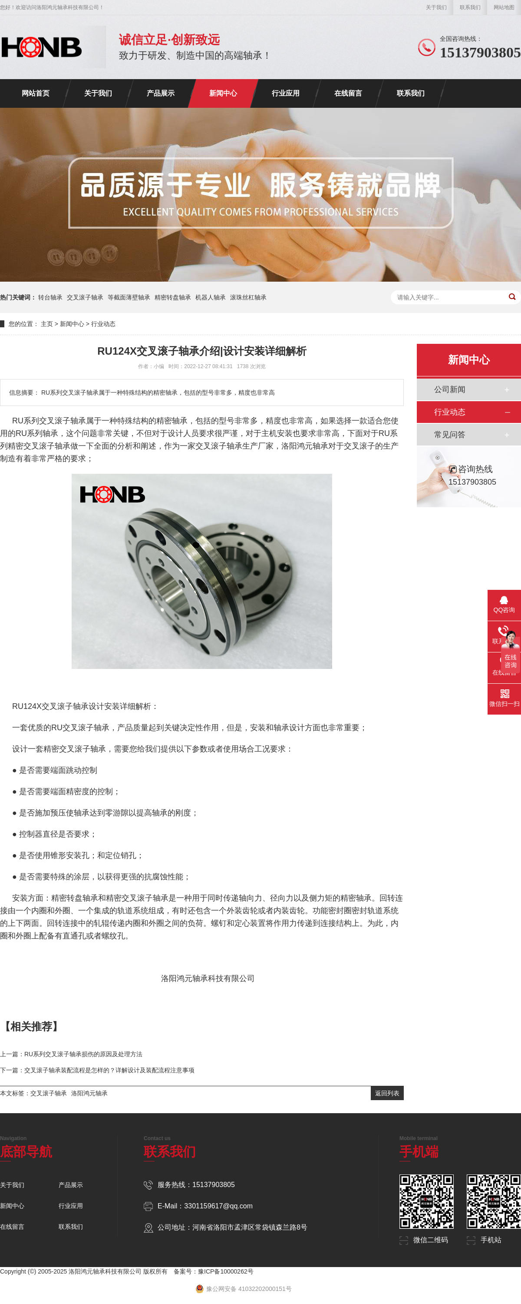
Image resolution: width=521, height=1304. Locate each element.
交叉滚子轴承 (85, 297)
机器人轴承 (210, 297)
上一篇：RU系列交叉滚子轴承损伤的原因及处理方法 (71, 1054)
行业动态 (103, 323)
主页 (47, 323)
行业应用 (286, 93)
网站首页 (35, 93)
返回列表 (387, 1093)
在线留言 (348, 93)
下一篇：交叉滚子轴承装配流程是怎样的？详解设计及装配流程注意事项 (97, 1070)
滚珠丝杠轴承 (248, 297)
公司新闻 (449, 389)
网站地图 (504, 7)
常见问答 (449, 434)
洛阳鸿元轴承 (89, 1093)
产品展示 (161, 93)
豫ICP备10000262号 (226, 1271)
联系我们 (470, 7)
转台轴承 (50, 297)
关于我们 (436, 7)
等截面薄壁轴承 (129, 297)
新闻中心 (223, 93)
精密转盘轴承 (173, 297)
